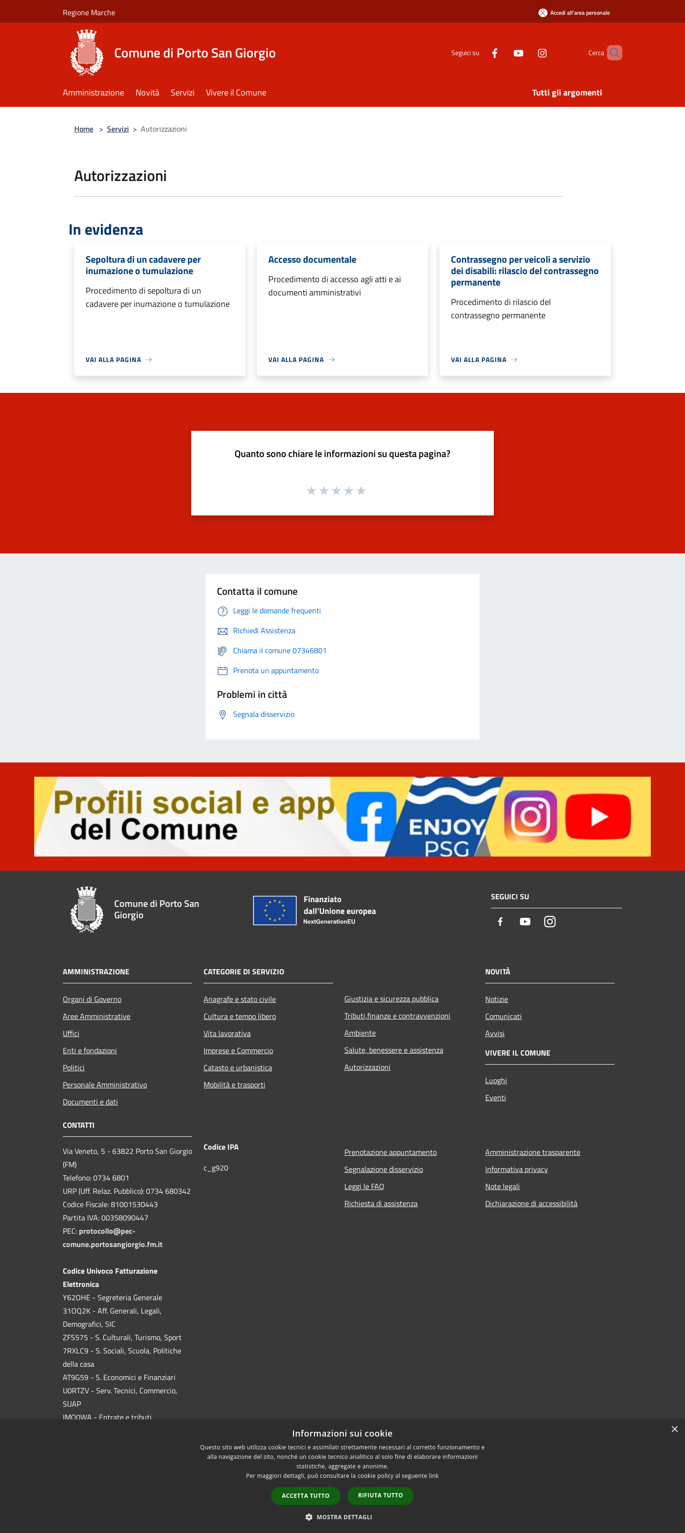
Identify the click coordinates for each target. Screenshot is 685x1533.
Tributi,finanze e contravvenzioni (397, 1015)
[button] (342, 1517)
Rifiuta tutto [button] (380, 1495)
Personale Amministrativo (105, 1084)
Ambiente (360, 1032)
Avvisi (495, 1033)
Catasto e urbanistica (238, 1067)
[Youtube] (502, 52)
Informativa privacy (516, 1169)
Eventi (495, 1097)
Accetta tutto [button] (306, 1496)
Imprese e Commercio (238, 1050)
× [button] (674, 1429)
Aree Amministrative (96, 1016)
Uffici (71, 1033)
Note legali (502, 1186)
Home (83, 128)
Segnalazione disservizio (383, 1169)
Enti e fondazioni (90, 1050)
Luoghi (496, 1080)
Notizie (496, 999)
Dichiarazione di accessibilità (531, 1203)
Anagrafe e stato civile (240, 999)
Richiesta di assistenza (381, 1203)
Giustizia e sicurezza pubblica (391, 998)
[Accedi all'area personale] (574, 12)
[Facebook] (478, 52)
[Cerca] (610, 52)
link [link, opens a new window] (434, 1476)
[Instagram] (526, 52)
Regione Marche (89, 12)
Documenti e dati (90, 1101)
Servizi (118, 128)
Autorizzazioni (367, 1067)
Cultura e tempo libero (240, 1016)
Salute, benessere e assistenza (393, 1050)
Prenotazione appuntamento (390, 1152)
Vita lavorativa (227, 1033)
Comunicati (503, 1016)
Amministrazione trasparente (532, 1152)
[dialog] (342, 1476)
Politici (74, 1067)
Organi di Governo (92, 999)
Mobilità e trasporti (234, 1084)
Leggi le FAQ (364, 1186)
